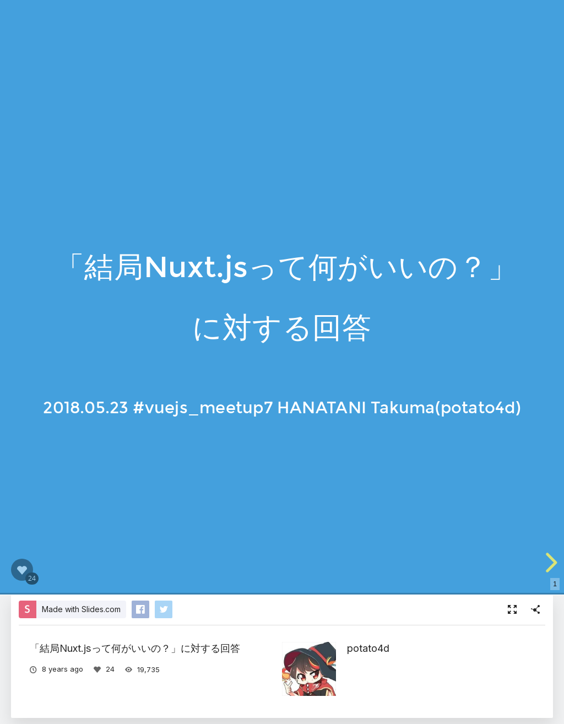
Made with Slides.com (81, 609)
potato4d (368, 648)
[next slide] (550, 562)
